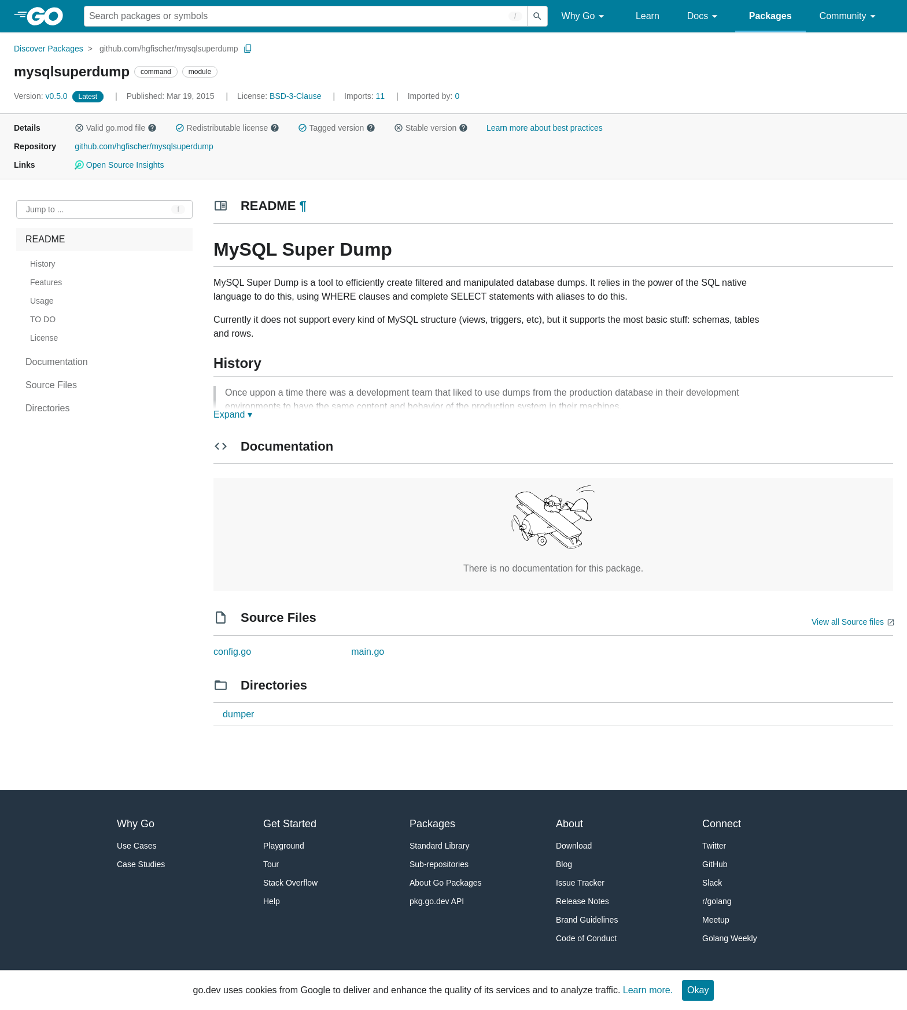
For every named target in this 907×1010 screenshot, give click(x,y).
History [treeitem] (43, 263)
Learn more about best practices (544, 127)
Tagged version (336, 127)
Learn (647, 16)
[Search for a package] (306, 16)
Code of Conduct (586, 938)
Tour (271, 864)
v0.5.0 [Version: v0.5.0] (42, 96)
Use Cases (136, 845)
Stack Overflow (290, 882)
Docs (704, 16)
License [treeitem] (44, 337)
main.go (367, 652)
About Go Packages (446, 882)
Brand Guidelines (587, 919)
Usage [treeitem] (41, 300)
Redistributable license (227, 127)
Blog (564, 864)
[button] (79, 127)
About (569, 824)
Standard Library (440, 845)
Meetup (715, 919)
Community (849, 16)
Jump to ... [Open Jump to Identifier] (45, 209)
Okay (698, 990)
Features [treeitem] (46, 282)
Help (271, 901)
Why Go (585, 16)
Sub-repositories (439, 864)
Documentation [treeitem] (56, 362)
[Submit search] (537, 16)
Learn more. (648, 990)
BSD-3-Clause (295, 96)
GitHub (715, 864)
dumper (238, 714)
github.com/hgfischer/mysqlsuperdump (168, 48)
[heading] (49, 16)
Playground (283, 845)
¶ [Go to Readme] (302, 205)
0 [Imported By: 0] (434, 96)
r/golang (717, 901)
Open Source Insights (119, 164)
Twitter (714, 845)
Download (574, 845)
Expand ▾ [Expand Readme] (232, 414)
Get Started (289, 824)
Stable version (431, 127)
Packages (770, 16)
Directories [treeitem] (47, 408)
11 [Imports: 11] (365, 96)
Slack (712, 882)
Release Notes (582, 901)
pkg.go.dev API (437, 901)
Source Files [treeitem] (51, 385)
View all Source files (848, 621)
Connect (721, 824)
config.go (232, 652)
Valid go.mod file (116, 127)
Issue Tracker (580, 882)
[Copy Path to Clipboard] (248, 48)
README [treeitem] (45, 239)
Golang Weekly (729, 938)
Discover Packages (48, 48)
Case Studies (141, 864)
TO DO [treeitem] (43, 319)
